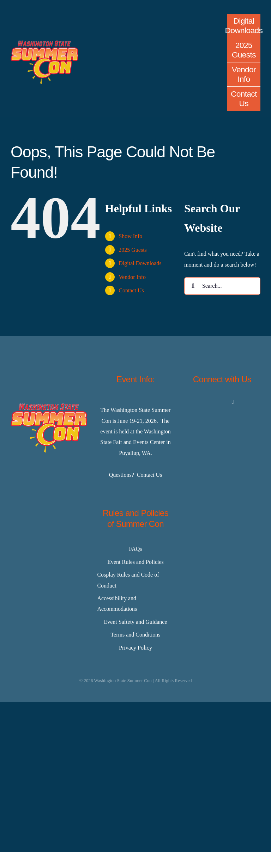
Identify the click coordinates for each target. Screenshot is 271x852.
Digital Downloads (140, 263)
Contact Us (131, 290)
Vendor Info (132, 277)
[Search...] (222, 286)
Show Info (130, 236)
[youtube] (233, 402)
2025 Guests (133, 250)
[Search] (193, 286)
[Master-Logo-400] (44, 43)
